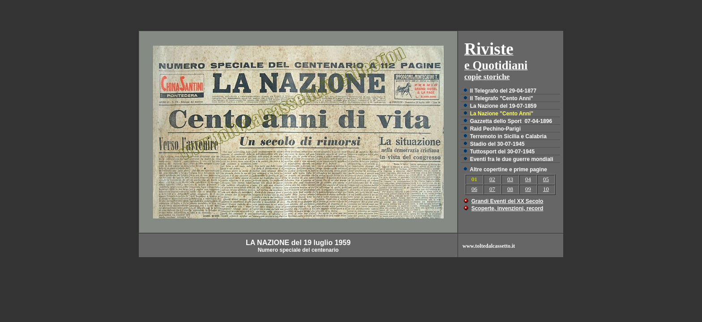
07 (492, 189)
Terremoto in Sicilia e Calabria (508, 136)
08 (510, 189)
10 (546, 189)
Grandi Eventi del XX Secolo (507, 201)
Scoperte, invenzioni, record (507, 208)
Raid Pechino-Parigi (495, 129)
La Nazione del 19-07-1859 (503, 106)
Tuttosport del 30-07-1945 (502, 151)
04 (528, 179)
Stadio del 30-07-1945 (497, 144)
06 (474, 189)
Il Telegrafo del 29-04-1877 (503, 91)
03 (510, 179)
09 (528, 189)
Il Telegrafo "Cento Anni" (501, 98)
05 (546, 179)
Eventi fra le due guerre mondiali (511, 159)
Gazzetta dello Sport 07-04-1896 (511, 121)
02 (492, 179)
